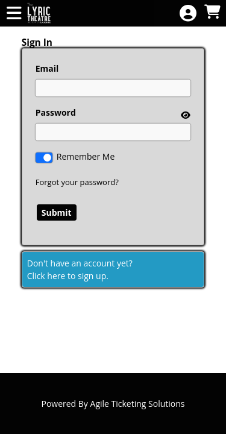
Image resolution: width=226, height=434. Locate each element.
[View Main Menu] (14, 14)
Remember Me (86, 156)
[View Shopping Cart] (212, 12)
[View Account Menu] (188, 14)
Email (47, 68)
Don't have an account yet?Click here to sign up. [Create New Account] (80, 269)
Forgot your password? (77, 182)
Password (56, 112)
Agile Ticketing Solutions (137, 403)
